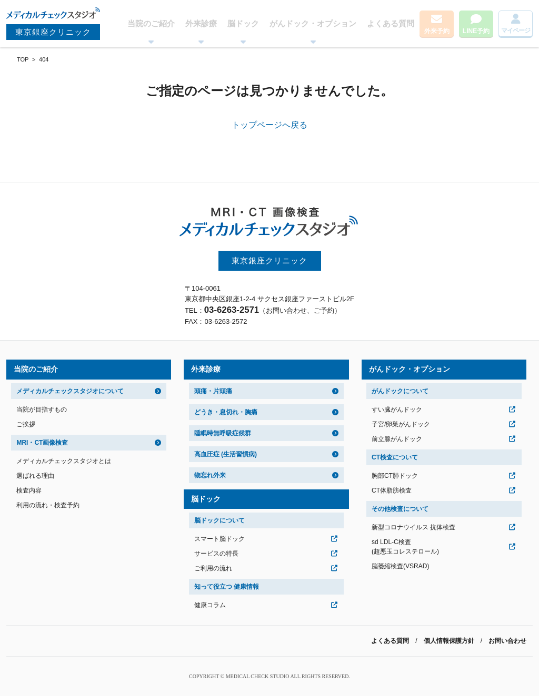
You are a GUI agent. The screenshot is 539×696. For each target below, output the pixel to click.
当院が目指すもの (41, 409)
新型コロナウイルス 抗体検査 (413, 527)
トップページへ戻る (269, 124)
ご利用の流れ (213, 568)
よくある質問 (390, 23)
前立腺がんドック (397, 439)
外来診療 (201, 23)
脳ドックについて (219, 520)
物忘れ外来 (210, 475)
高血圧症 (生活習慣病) (225, 454)
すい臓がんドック (397, 409)
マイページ (515, 30)
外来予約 (437, 31)
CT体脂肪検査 (392, 490)
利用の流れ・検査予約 (47, 505)
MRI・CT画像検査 (42, 442)
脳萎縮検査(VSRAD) (400, 566)
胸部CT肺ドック (395, 475)
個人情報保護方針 (449, 640)
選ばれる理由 (35, 475)
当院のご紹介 (151, 23)
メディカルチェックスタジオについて (70, 391)
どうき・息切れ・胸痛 (225, 412)
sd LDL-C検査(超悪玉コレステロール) (405, 546)
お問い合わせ (507, 640)
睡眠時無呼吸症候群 (222, 433)
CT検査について (395, 457)
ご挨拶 (25, 424)
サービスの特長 (216, 553)
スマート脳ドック (219, 539)
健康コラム (210, 605)
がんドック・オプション (313, 23)
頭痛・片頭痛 (213, 391)
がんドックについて (400, 391)
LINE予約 (476, 31)
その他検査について (400, 509)
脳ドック (243, 23)
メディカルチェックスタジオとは (63, 461)
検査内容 (29, 490)
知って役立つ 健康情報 (226, 586)
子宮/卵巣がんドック (401, 424)
